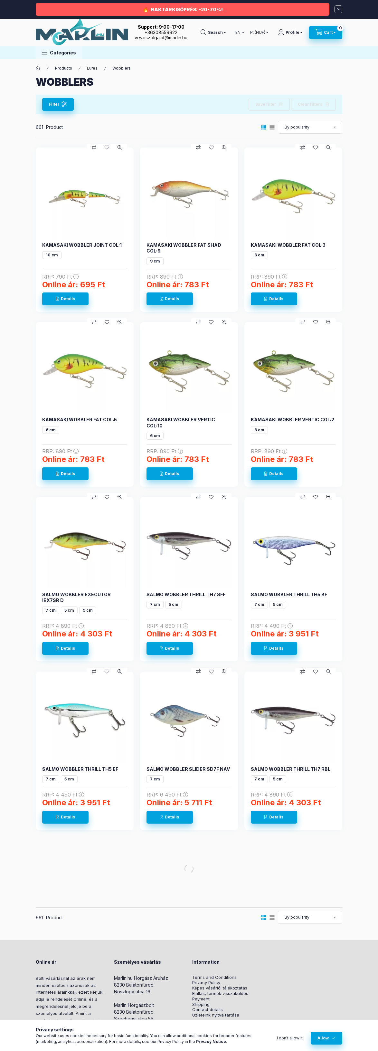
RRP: (60, 276)
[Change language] (238, 32)
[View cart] (325, 32)
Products (63, 68)
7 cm (51, 610)
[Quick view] (119, 147)
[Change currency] (257, 32)
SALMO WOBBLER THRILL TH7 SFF (185, 594)
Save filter (265, 104)
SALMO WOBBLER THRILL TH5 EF (80, 769)
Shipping (201, 1004)
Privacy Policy (206, 982)
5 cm (69, 610)
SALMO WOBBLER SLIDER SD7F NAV (188, 769)
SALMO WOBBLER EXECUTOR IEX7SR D (76, 597)
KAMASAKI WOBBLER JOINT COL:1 (82, 245)
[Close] (338, 9)
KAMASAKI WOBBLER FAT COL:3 (288, 245)
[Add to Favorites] (106, 147)
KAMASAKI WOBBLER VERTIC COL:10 (180, 422)
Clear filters (310, 104)
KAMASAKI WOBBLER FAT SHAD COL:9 (183, 247)
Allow (323, 1038)
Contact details (207, 1009)
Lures (92, 68)
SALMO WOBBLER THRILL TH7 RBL (290, 769)
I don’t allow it (290, 1038)
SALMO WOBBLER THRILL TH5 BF (289, 594)
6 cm (259, 255)
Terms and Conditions (214, 977)
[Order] (310, 127)
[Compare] (94, 147)
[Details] (65, 298)
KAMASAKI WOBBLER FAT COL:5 (79, 419)
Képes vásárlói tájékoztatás (219, 988)
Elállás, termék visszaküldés (220, 993)
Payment (201, 999)
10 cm (52, 255)
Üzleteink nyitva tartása (215, 1015)
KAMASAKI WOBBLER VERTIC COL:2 (292, 419)
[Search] (213, 32)
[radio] (272, 127)
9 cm (155, 261)
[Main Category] (38, 68)
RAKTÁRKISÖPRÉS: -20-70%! (187, 9)
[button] (59, 52)
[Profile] (290, 32)
